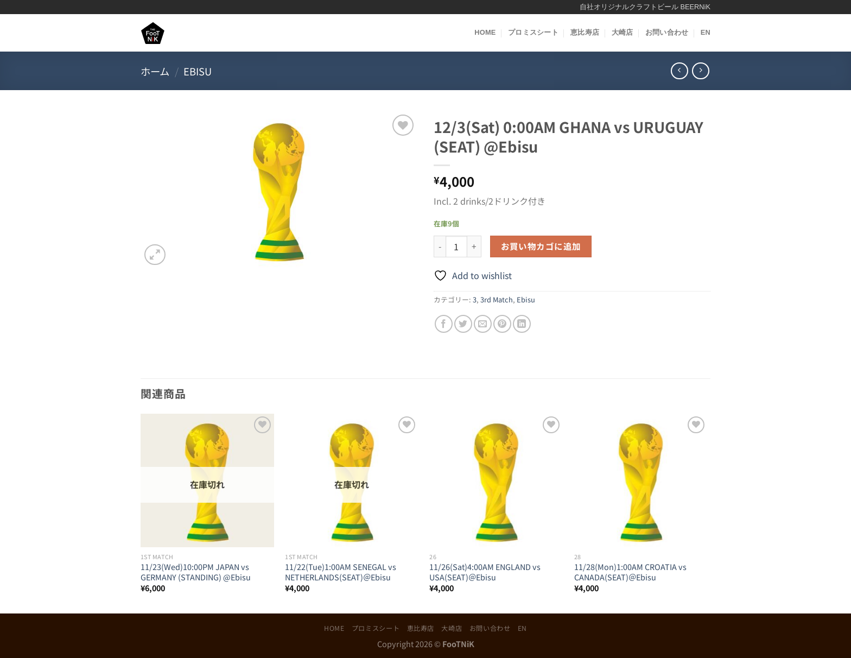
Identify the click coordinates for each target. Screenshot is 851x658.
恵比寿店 (584, 32)
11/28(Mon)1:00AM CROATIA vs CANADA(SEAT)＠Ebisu (630, 572)
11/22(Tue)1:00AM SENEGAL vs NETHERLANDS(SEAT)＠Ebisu (340, 572)
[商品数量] (456, 246)
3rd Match (496, 299)
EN (705, 32)
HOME (485, 32)
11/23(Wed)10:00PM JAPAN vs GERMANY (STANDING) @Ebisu (196, 572)
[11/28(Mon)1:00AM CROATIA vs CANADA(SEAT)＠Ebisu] (641, 481)
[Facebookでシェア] (444, 324)
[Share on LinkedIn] (522, 324)
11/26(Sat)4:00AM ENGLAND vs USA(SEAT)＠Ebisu (485, 572)
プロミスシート (533, 32)
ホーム (155, 71)
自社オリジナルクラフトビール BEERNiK (645, 7)
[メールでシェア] (483, 324)
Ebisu (197, 71)
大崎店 (622, 32)
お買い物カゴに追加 (541, 246)
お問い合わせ (667, 32)
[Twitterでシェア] (463, 324)
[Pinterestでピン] (502, 324)
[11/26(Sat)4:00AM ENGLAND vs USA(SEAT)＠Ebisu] (496, 481)
